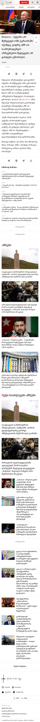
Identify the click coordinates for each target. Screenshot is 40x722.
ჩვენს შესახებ (7, 708)
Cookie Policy (6, 716)
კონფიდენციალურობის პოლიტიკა (14, 714)
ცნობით (26, 99)
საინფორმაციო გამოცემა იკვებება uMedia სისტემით (18, 720)
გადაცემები (10, 7)
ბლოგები (31, 7)
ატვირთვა (24, 2)
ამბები (21, 7)
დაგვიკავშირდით (8, 711)
